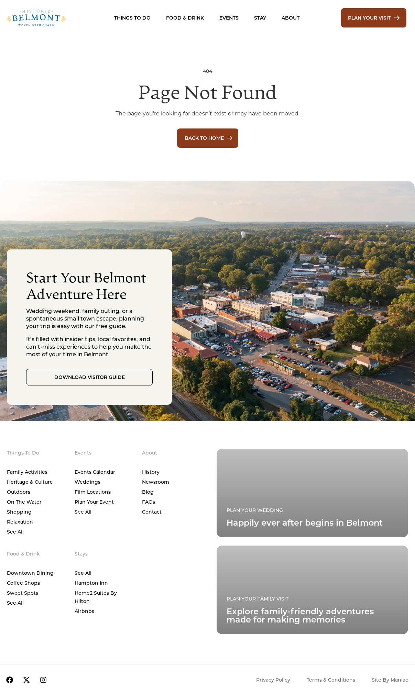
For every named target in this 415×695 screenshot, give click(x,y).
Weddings (87, 482)
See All (15, 531)
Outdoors (18, 492)
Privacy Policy (273, 679)
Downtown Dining (30, 573)
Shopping (19, 511)
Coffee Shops (23, 583)
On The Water (24, 501)
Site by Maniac (390, 679)
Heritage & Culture (30, 482)
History (151, 472)
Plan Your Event (94, 501)
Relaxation (20, 521)
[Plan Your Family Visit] (312, 493)
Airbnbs (84, 611)
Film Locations (93, 492)
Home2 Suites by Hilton (96, 597)
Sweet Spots (22, 593)
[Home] (47, 18)
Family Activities (27, 472)
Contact (152, 511)
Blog (148, 492)
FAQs (148, 501)
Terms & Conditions (331, 679)
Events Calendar (95, 472)
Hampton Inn (91, 583)
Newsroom (155, 482)
